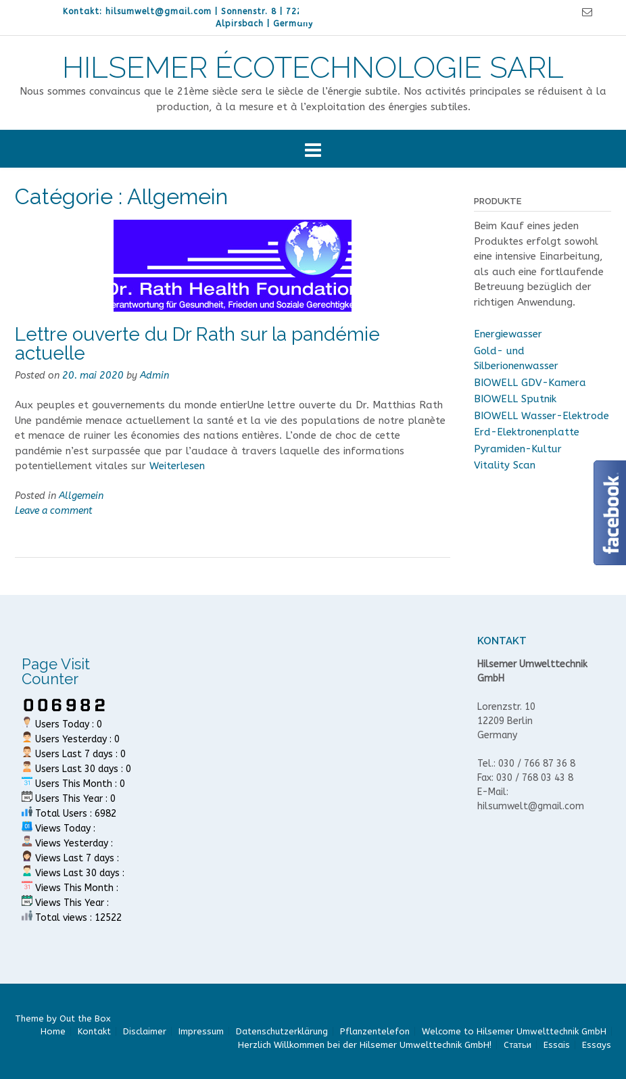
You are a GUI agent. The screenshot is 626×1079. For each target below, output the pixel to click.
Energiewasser (508, 334)
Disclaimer (144, 1031)
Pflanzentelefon (375, 1031)
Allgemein (81, 496)
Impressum (201, 1031)
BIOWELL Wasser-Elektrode (541, 416)
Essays (596, 1044)
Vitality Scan (504, 465)
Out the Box (85, 1018)
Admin (154, 375)
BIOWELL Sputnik (515, 399)
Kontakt (94, 1031)
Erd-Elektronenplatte (526, 432)
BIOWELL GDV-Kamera (530, 383)
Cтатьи (517, 1044)
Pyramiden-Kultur (518, 449)
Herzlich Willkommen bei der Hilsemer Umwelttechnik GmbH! (364, 1044)
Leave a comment (54, 511)
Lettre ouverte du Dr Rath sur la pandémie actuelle (197, 343)
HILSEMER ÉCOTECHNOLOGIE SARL (313, 67)
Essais (557, 1044)
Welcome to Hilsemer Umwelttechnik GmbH (514, 1031)
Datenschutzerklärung (282, 1031)
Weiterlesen (177, 466)
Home (53, 1031)
